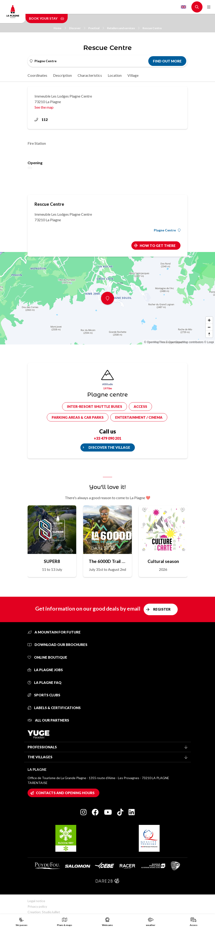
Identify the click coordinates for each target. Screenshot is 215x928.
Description (62, 75)
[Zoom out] (209, 327)
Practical (96, 28)
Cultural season (163, 561)
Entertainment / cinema (138, 417)
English (183, 7)
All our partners (48, 720)
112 (41, 119)
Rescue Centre (152, 28)
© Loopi (209, 342)
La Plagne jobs (45, 670)
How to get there (158, 245)
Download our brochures (57, 644)
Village (133, 75)
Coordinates (37, 75)
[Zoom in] (209, 320)
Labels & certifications (54, 708)
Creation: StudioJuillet (44, 912)
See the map (44, 107)
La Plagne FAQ (44, 682)
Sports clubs (44, 695)
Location (115, 75)
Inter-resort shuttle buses (94, 406)
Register (162, 609)
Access (140, 406)
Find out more (167, 61)
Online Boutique (47, 657)
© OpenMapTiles (154, 342)
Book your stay (46, 18)
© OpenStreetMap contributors (184, 342)
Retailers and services (123, 28)
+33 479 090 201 (107, 438)
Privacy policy (37, 906)
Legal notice (36, 901)
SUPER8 (52, 561)
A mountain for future (54, 632)
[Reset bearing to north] (209, 334)
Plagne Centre (167, 230)
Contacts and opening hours (65, 793)
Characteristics (90, 75)
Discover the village (109, 447)
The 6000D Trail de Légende (107, 561)
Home (60, 28)
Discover (77, 28)
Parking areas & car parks (78, 417)
